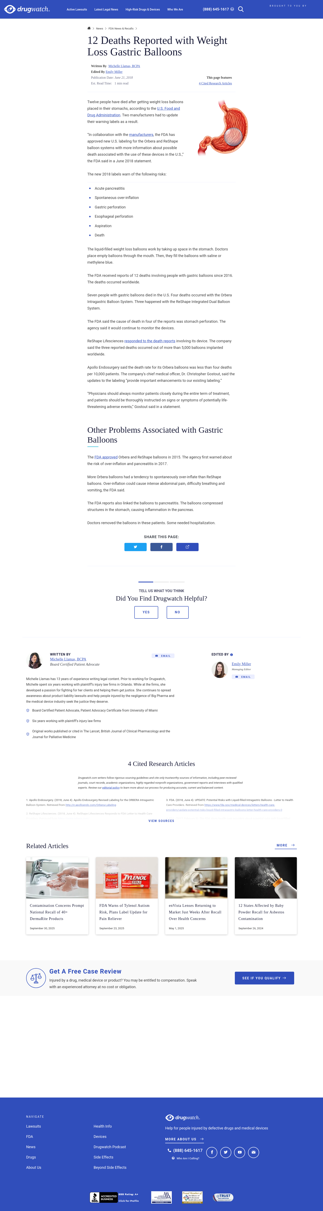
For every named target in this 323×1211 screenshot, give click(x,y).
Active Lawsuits (77, 9)
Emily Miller (114, 72)
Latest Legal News (106, 9)
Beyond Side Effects (110, 1167)
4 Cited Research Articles (215, 83)
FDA (29, 1136)
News (99, 28)
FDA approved (106, 457)
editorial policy (111, 787)
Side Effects (104, 1157)
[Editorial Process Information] (231, 654)
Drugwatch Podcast (110, 1147)
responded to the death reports (149, 341)
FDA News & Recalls (121, 28)
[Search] (239, 9)
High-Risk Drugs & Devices (143, 9)
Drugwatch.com (27, 9)
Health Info (103, 1126)
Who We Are (175, 9)
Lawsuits (33, 1126)
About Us (33, 1167)
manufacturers (141, 134)
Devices (100, 1136)
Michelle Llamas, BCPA (124, 66)
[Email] (163, 655)
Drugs (31, 1157)
